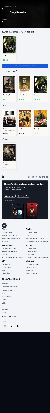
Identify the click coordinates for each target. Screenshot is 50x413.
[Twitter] (29, 177)
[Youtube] (47, 177)
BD (3, 261)
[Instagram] (36, 177)
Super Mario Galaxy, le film (11, 238)
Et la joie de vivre (31, 251)
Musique (30, 261)
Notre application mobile (10, 287)
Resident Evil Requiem (9, 251)
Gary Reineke (13, 6)
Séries (29, 229)
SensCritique (5, 6)
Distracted (29, 270)
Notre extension (7, 290)
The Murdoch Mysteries (7, 163)
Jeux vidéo (7, 245)
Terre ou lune (6, 267)
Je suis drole (30, 254)
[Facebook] (33, 177)
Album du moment (32, 273)
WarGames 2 (23, 129)
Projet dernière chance (10, 235)
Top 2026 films (7, 233)
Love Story (29, 235)
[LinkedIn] (43, 177)
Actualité (5, 241)
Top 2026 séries (31, 233)
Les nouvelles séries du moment (37, 241)
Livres (29, 245)
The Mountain (30, 267)
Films (4, 229)
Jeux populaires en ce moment (12, 257)
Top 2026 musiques (32, 264)
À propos (5, 283)
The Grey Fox (7, 95)
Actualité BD (6, 273)
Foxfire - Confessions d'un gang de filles (8, 130)
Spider (5, 55)
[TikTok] (40, 177)
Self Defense (23, 95)
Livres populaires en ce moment (37, 257)
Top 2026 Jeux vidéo (9, 248)
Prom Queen (38, 129)
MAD (3, 270)
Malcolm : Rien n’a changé (35, 238)
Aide (3, 293)
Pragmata (5, 254)
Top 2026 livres (31, 248)
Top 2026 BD (6, 264)
